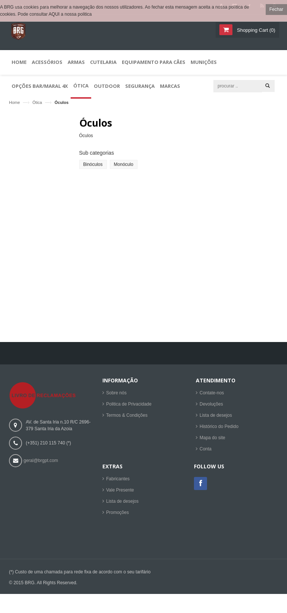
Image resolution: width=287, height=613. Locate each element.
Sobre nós (116, 394)
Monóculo (123, 167)
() (255, 30)
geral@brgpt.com (41, 462)
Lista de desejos (216, 416)
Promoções (117, 514)
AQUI (54, 14)
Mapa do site (212, 439)
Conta (206, 450)
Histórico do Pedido (219, 428)
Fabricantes (118, 480)
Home (14, 102)
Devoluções (211, 405)
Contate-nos (212, 394)
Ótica (37, 102)
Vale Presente (120, 491)
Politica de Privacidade (128, 405)
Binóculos (93, 167)
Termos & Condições (127, 416)
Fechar (276, 9)
